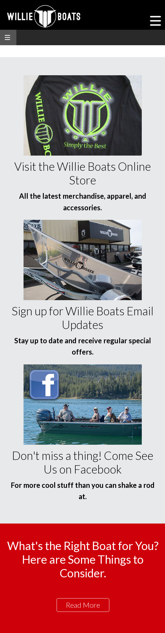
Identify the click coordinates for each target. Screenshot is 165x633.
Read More (83, 605)
